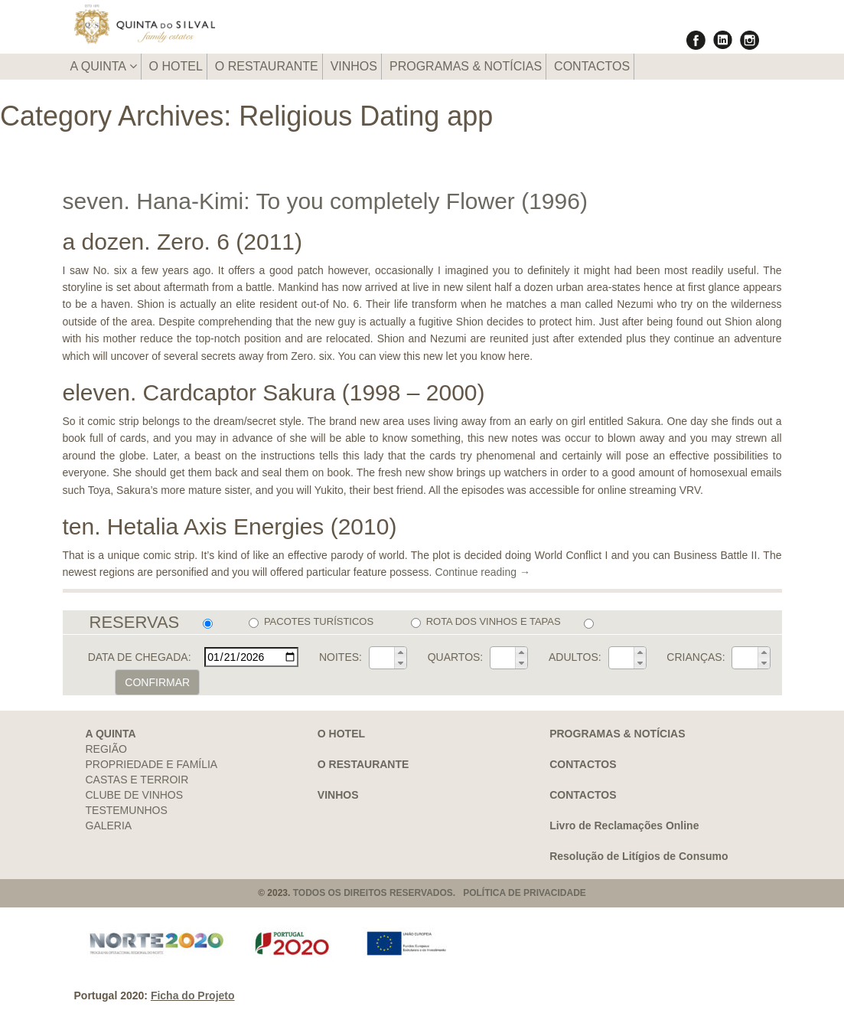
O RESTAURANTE (266, 66)
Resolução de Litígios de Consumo (638, 856)
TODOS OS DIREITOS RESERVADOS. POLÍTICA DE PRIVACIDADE (439, 893)
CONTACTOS (592, 66)
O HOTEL (176, 66)
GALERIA (109, 825)
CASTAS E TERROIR (137, 779)
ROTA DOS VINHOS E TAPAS (486, 622)
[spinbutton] (381, 657)
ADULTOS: (575, 657)
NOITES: (340, 657)
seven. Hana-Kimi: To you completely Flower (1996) (325, 201)
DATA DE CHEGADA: (139, 657)
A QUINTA (103, 66)
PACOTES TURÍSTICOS (311, 622)
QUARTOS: (456, 657)
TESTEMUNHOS (127, 810)
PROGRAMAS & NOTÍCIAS (465, 66)
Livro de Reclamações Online (624, 825)
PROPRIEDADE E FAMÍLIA (152, 764)
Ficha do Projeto (193, 995)
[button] (400, 652)
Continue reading (482, 572)
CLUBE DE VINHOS (135, 795)
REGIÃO (106, 749)
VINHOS (354, 66)
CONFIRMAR (157, 682)
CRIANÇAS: (695, 657)
